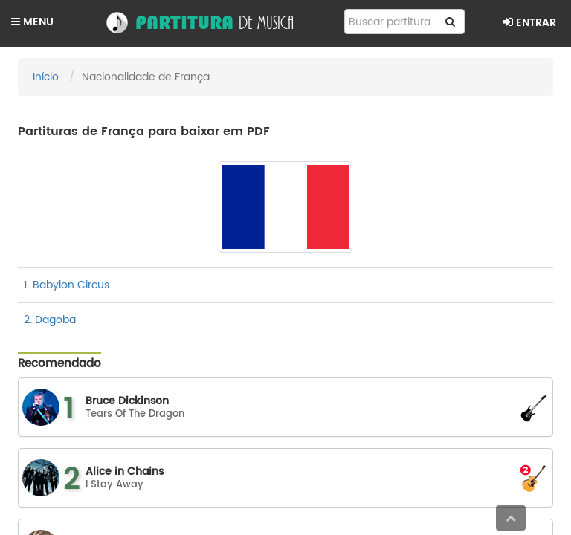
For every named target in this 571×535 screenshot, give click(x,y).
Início (46, 76)
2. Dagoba (50, 319)
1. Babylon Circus (66, 285)
